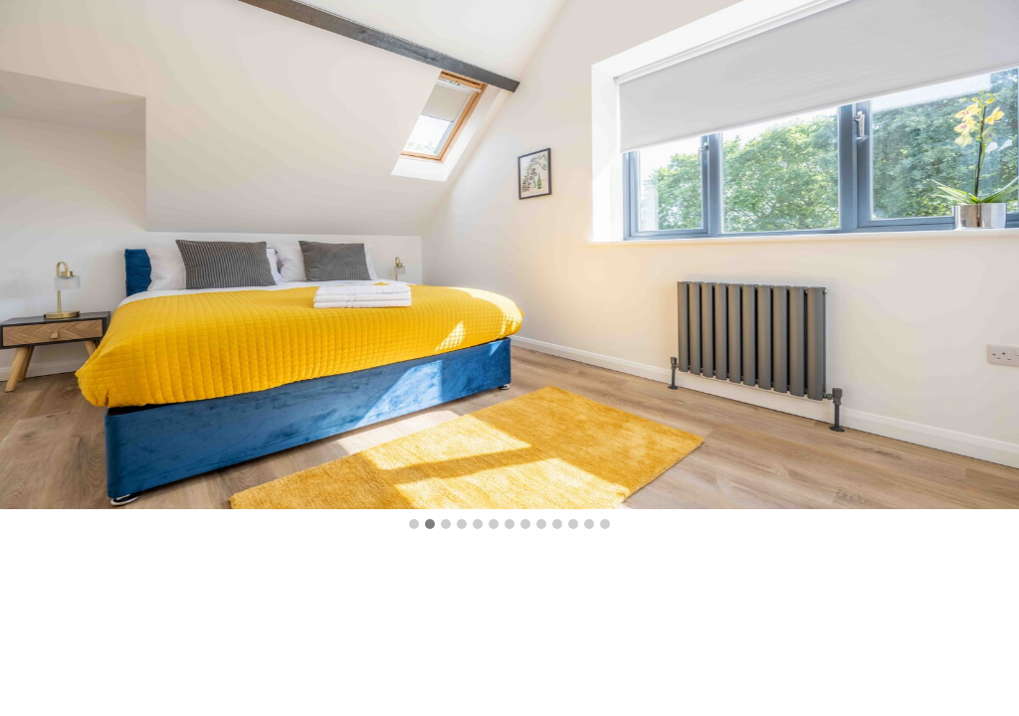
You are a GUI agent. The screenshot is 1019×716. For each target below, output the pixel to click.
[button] (414, 525)
